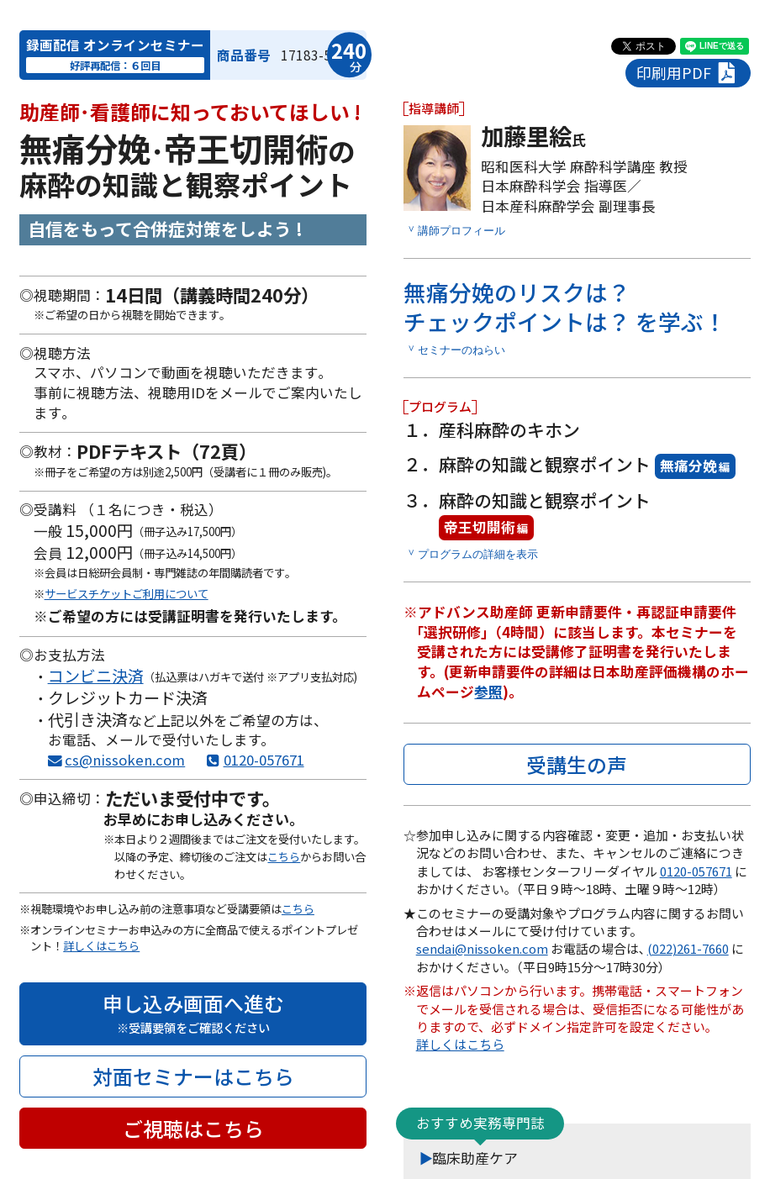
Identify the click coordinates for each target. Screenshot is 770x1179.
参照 (488, 692)
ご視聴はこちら (193, 1128)
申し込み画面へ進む (193, 1012)
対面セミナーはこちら (193, 1076)
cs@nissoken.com (125, 760)
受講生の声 (576, 764)
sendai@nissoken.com (482, 948)
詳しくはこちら (101, 946)
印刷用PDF (688, 72)
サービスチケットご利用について (126, 594)
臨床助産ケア (475, 1158)
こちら (283, 857)
